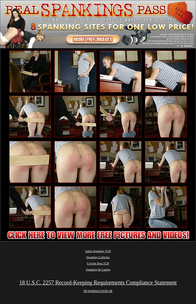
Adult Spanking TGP (98, 251)
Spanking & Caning (98, 269)
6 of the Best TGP (98, 263)
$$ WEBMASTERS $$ (98, 291)
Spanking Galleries (98, 257)
